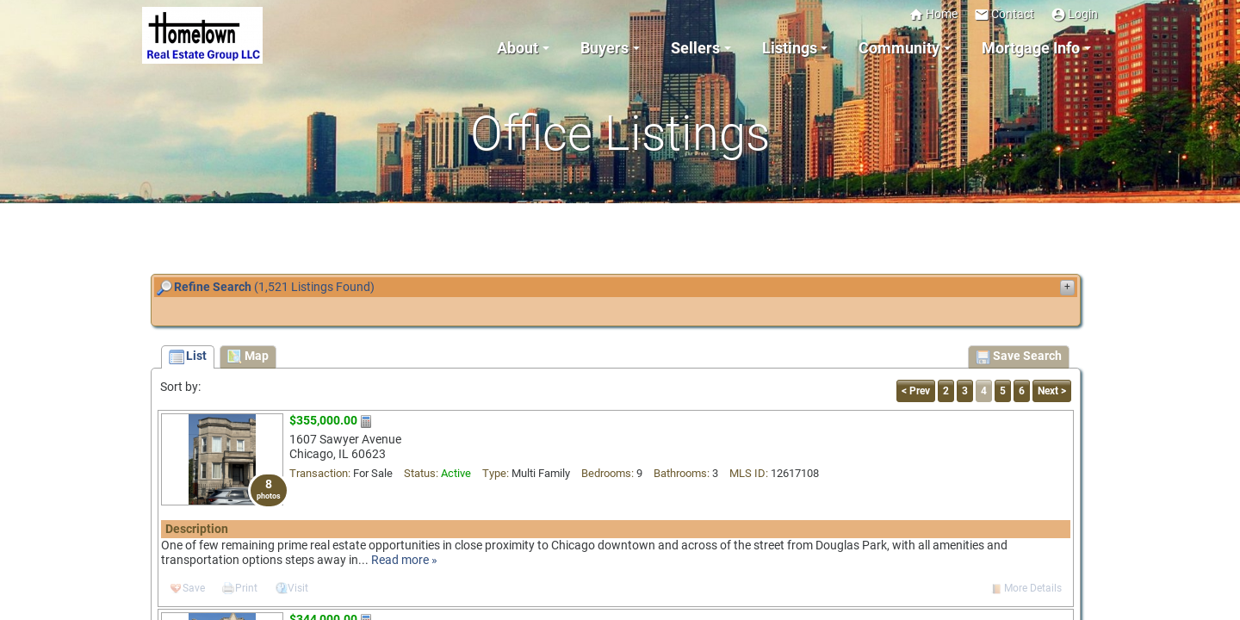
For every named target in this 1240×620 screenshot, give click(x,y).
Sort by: (180, 387)
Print (246, 588)
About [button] (517, 48)
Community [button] (899, 48)
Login (1074, 14)
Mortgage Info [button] (1031, 48)
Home (933, 14)
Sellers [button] (695, 48)
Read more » (404, 560)
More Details (1033, 588)
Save (194, 588)
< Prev (916, 391)
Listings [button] (789, 48)
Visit (298, 588)
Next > (1052, 391)
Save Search (1019, 357)
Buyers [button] (604, 48)
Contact (1004, 14)
